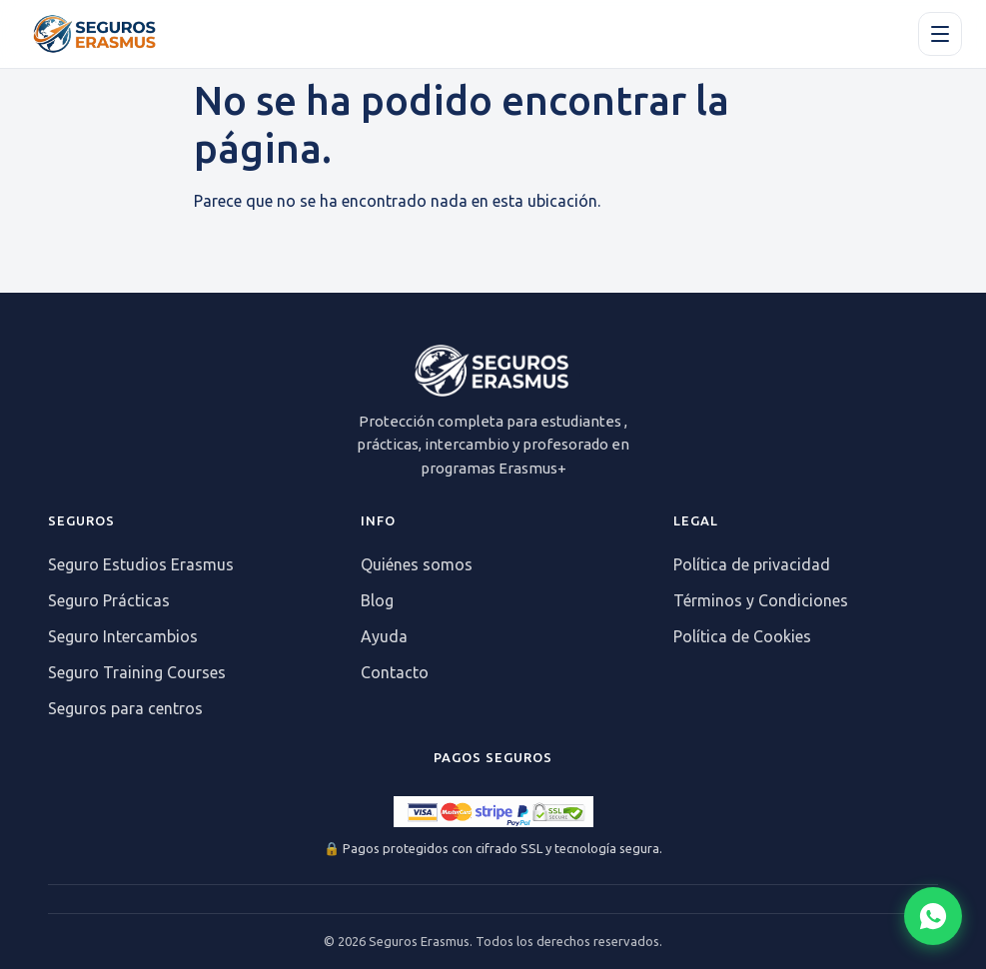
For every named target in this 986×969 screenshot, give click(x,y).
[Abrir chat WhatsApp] (933, 916)
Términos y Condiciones (760, 600)
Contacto (395, 672)
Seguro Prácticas (109, 600)
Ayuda (384, 636)
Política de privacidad (751, 564)
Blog (377, 600)
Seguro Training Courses (137, 672)
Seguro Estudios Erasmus (141, 564)
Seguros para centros (125, 708)
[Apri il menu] (940, 34)
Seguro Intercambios (123, 636)
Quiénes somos (417, 564)
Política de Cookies (742, 636)
